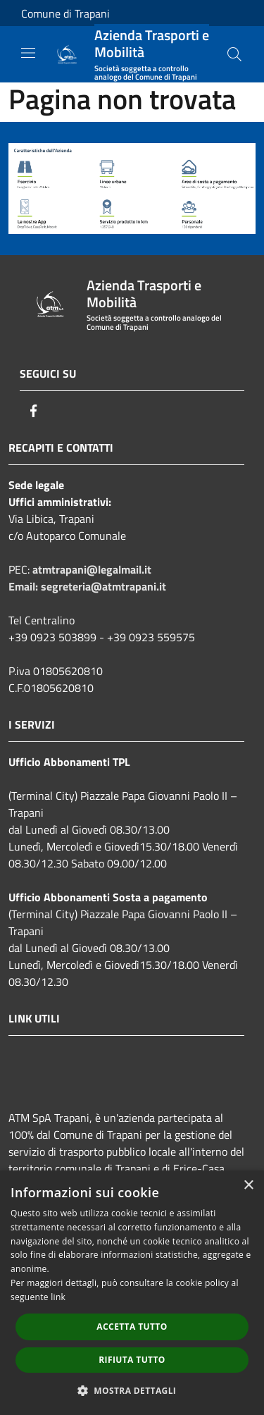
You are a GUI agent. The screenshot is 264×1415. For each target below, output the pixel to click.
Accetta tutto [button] (131, 1327)
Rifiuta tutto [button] (132, 1360)
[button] (132, 1390)
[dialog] (132, 1292)
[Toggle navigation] (28, 52)
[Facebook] (34, 411)
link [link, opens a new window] (58, 1297)
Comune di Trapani (65, 13)
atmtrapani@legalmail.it (91, 569)
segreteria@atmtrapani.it (103, 586)
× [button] (248, 1185)
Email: (24, 586)
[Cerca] (234, 54)
